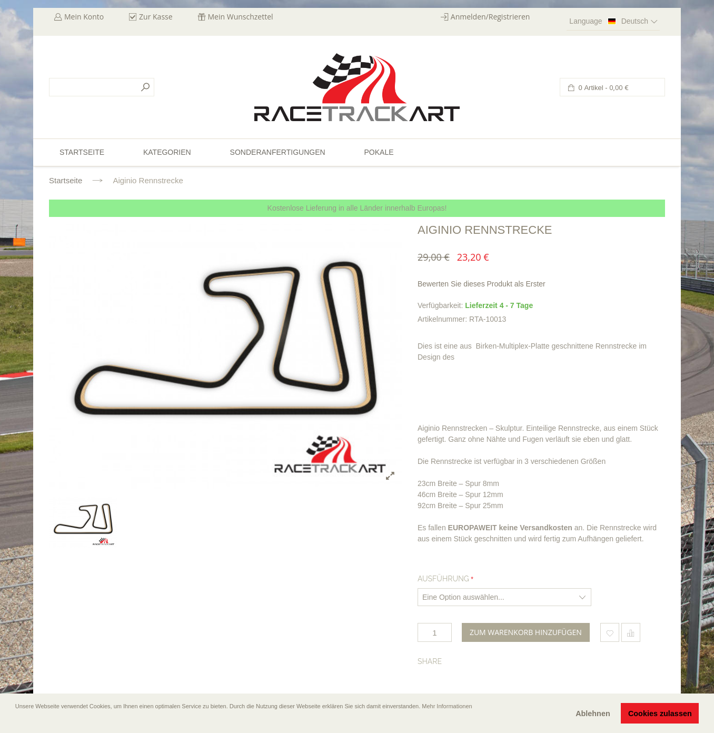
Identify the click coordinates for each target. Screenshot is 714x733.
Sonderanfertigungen (277, 152)
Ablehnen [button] (593, 713)
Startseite (65, 180)
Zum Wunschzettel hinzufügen (609, 632)
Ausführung (443, 578)
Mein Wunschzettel (240, 17)
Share (430, 661)
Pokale (378, 152)
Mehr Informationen (447, 706)
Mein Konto (84, 17)
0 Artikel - (603, 88)
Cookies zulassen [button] (660, 713)
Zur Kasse (156, 17)
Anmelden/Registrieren (490, 17)
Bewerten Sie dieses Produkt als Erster (482, 284)
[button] (16, 721)
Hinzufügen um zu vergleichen (630, 632)
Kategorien (167, 152)
